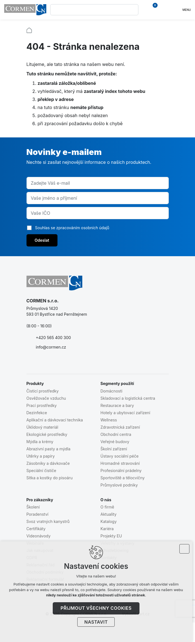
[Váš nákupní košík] (152, 9)
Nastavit (97, 622)
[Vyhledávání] (132, 9)
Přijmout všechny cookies (97, 608)
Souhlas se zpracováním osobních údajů (72, 227)
